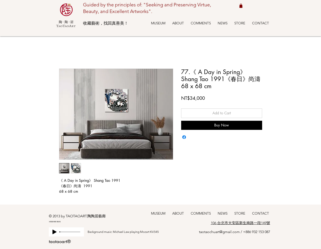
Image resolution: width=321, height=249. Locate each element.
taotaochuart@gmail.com (219, 232)
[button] (158, 23)
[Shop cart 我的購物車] (241, 5)
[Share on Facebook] (184, 137)
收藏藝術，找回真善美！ (105, 23)
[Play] (54, 232)
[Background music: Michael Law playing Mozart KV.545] (127, 231)
